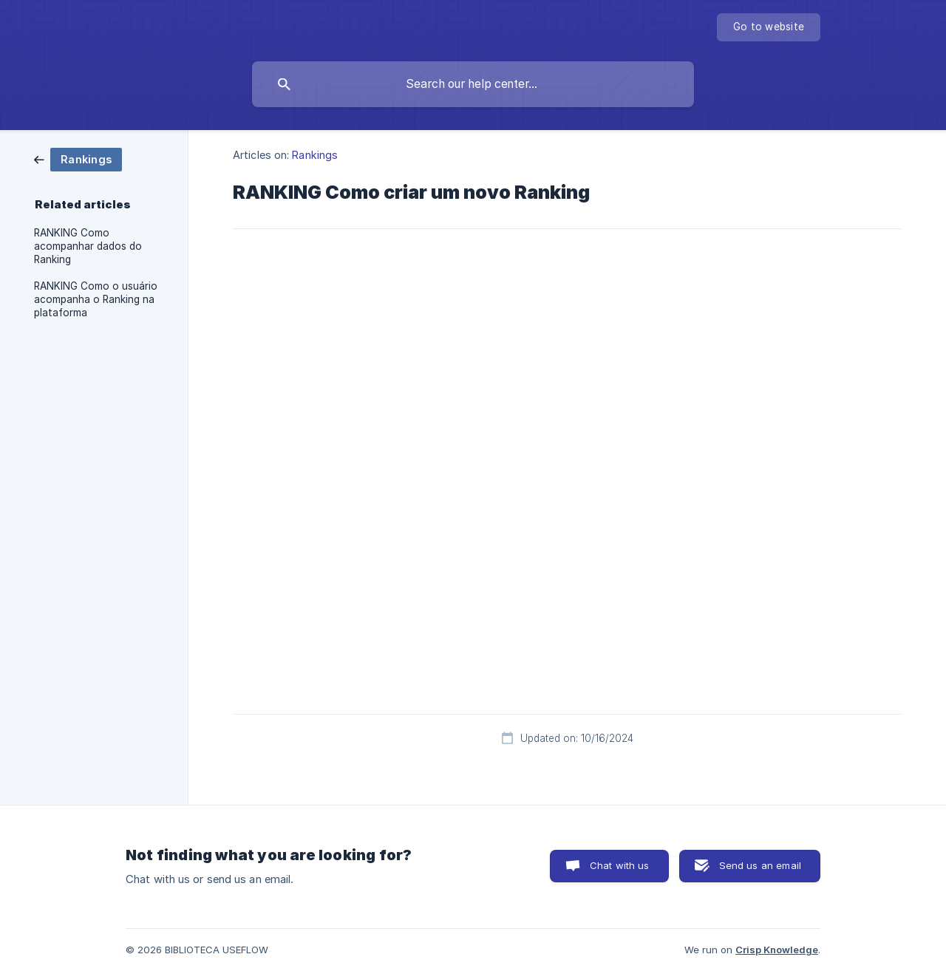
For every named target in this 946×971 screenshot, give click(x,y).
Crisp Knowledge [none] (776, 949)
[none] (768, 27)
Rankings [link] (315, 155)
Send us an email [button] (760, 865)
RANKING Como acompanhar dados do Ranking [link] (88, 246)
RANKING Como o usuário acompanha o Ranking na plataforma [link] (95, 299)
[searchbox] (473, 84)
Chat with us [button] (620, 865)
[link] (78, 158)
